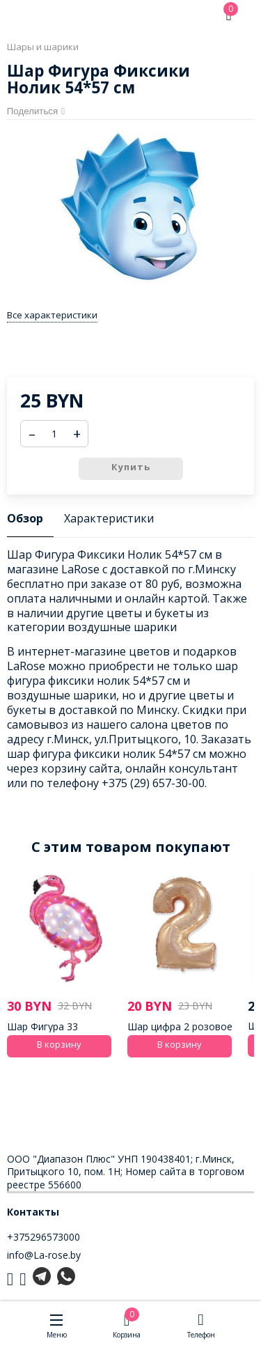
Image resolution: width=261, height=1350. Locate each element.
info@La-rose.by (44, 1255)
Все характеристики (52, 315)
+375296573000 (43, 1236)
